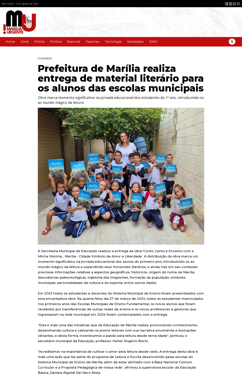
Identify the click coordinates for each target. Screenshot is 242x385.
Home (10, 41)
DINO (153, 41)
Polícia (39, 41)
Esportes (92, 41)
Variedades (135, 41)
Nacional (73, 41)
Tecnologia (113, 41)
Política (55, 41)
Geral (25, 41)
